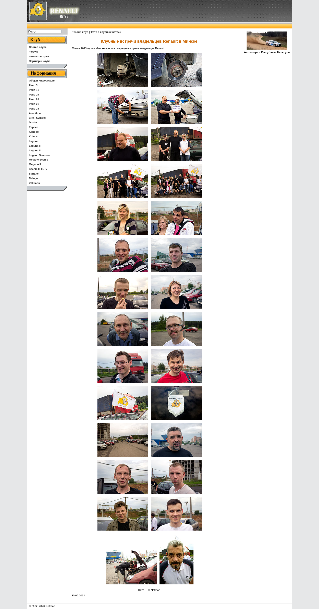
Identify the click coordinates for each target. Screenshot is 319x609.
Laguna (33, 141)
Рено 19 (34, 94)
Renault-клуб (80, 32)
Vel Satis (34, 183)
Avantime (35, 113)
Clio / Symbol (37, 117)
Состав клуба (38, 47)
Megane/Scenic (38, 159)
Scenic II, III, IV (38, 168)
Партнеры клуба (39, 61)
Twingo (33, 178)
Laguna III (35, 150)
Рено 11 (34, 89)
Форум (33, 51)
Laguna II (34, 145)
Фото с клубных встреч (106, 32)
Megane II (35, 164)
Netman (50, 606)
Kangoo (34, 131)
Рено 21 (34, 103)
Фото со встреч (39, 56)
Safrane (34, 173)
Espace (33, 127)
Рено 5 (33, 85)
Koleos (33, 136)
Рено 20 (34, 99)
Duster (33, 122)
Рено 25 (34, 108)
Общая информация (42, 80)
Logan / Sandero (39, 155)
